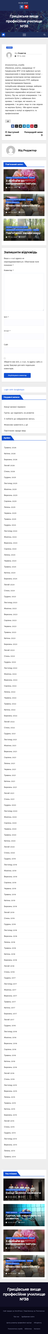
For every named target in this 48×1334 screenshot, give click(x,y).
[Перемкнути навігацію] (24, 35)
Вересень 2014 (10, 1145)
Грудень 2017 (10, 978)
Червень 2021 (10, 769)
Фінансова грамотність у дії (23, 207)
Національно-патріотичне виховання (18, 230)
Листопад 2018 (10, 930)
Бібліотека (28, 1329)
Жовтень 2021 (10, 745)
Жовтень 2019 (10, 871)
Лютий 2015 (9, 1121)
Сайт (6, 345)
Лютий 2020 (9, 847)
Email (7, 331)
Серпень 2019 (10, 883)
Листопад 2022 (10, 668)
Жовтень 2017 (10, 990)
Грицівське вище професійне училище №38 (24, 21)
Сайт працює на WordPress (13, 1311)
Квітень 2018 (9, 954)
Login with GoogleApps (14, 390)
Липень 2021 (9, 763)
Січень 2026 (9, 471)
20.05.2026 (12, 1197)
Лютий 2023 (9, 650)
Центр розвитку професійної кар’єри (19, 1323)
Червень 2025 (10, 513)
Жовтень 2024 (10, 537)
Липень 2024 (9, 555)
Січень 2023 (9, 656)
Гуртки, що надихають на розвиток (19, 413)
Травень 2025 (10, 519)
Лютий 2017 (9, 1020)
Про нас (16, 1316)
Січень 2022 (9, 728)
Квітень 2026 (10, 453)
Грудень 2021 (10, 734)
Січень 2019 (9, 918)
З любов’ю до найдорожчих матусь (21, 182)
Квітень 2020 (10, 841)
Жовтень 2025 (10, 489)
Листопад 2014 (10, 1139)
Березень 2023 (10, 644)
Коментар (9, 270)
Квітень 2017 (9, 1008)
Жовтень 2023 (10, 608)
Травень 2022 (10, 704)
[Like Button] (8, 121)
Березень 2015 (10, 1115)
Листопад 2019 (10, 865)
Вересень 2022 (10, 680)
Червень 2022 (10, 698)
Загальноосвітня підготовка (15, 199)
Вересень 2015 (10, 1091)
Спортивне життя (25, 1212)
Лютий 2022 (9, 722)
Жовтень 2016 (10, 1037)
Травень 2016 (10, 1055)
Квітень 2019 (9, 900)
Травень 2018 (10, 948)
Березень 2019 (10, 906)
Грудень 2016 (10, 1026)
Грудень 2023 (10, 596)
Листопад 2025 (10, 483)
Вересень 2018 (10, 936)
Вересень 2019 (10, 877)
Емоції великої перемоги (14, 407)
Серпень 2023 (10, 620)
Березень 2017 (10, 1014)
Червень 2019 (10, 888)
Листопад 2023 (10, 602)
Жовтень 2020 (10, 817)
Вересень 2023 (10, 614)
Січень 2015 (9, 1127)
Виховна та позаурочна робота (16, 177)
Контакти (37, 1329)
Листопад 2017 (10, 984)
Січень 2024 (9, 591)
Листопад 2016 (10, 1031)
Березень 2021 (10, 787)
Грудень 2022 (10, 662)
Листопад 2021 (10, 740)
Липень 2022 (9, 692)
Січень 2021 (9, 799)
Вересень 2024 (10, 543)
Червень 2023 (10, 626)
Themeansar (40, 1311)
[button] (44, 35)
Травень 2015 (10, 1103)
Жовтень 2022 (10, 674)
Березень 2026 (10, 459)
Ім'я (6, 317)
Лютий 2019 (9, 912)
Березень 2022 (10, 716)
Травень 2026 (10, 448)
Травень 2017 (10, 1002)
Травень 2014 (10, 1157)
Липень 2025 (9, 507)
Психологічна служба (15, 1329)
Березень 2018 (10, 960)
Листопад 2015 (10, 1085)
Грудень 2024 (10, 525)
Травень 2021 (10, 775)
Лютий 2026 (9, 465)
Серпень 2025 (10, 501)
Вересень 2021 (10, 751)
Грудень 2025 (10, 477)
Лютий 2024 (9, 585)
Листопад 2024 (10, 531)
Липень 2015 (9, 1097)
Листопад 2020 (10, 811)
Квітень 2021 (9, 781)
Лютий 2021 (9, 793)
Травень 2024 (10, 567)
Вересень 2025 (10, 495)
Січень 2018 (9, 972)
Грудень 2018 (10, 924)
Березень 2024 (10, 579)
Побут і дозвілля (11, 1212)
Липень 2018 (9, 942)
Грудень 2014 (10, 1133)
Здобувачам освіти (28, 1316)
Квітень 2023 (9, 638)
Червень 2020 (10, 829)
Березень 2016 (10, 1067)
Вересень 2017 (10, 996)
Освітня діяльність (12, 202)
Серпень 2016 (10, 1049)
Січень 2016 (9, 1079)
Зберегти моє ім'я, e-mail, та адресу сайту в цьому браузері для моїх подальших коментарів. (23, 365)
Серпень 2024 (10, 549)
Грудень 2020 (10, 805)
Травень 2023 (10, 632)
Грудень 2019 (10, 859)
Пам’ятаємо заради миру (23, 233)
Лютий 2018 (9, 966)
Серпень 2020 (10, 823)
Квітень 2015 (9, 1109)
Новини (9, 47)
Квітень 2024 (9, 573)
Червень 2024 (10, 561)
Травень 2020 (10, 835)
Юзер (22, 187)
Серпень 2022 (10, 686)
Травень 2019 (10, 894)
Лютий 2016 (9, 1073)
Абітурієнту (38, 1323)
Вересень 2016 (10, 1043)
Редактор (22, 53)
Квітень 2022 (9, 710)
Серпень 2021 (10, 757)
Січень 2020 (9, 853)
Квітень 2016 (9, 1061)
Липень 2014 (9, 1151)
